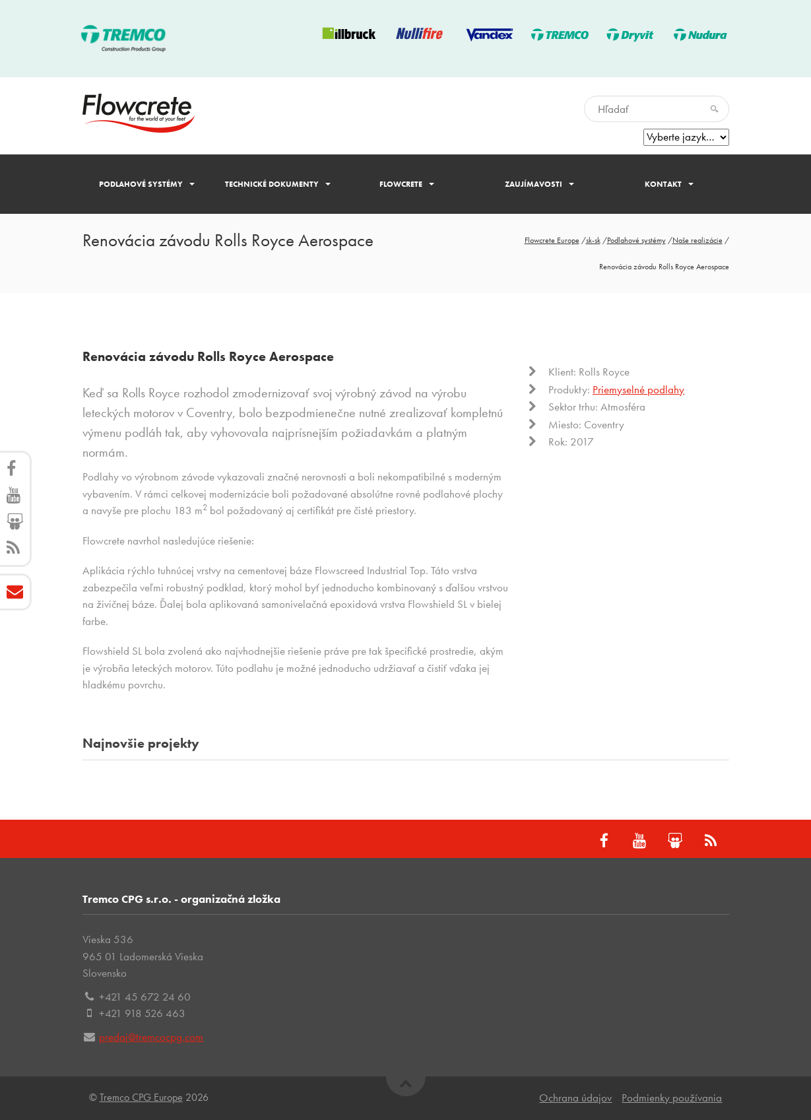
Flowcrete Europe (552, 240)
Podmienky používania (672, 1097)
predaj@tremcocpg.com (151, 1037)
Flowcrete (406, 184)
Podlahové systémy (147, 184)
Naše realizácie (697, 240)
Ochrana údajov (575, 1097)
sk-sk (593, 240)
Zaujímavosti (539, 184)
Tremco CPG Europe (141, 1097)
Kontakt (669, 184)
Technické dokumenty (278, 184)
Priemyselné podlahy (638, 389)
